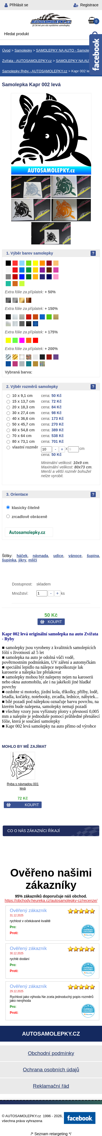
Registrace (89, 5)
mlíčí (32, 560)
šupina (93, 556)
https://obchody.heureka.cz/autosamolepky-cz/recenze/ (51, 900)
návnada (40, 556)
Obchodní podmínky (51, 1053)
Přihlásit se (19, 5)
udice (58, 556)
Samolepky (23, 50)
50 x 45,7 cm (23, 424)
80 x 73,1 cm (23, 441)
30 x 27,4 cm (23, 413)
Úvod (6, 50)
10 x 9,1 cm (22, 395)
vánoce (75, 556)
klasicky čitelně (26, 508)
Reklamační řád (51, 1086)
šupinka (9, 560)
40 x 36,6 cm (23, 418)
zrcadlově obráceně (29, 517)
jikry (22, 560)
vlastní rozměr (25, 447)
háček (22, 556)
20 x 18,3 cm (23, 407)
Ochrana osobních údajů (51, 1069)
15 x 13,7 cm (23, 401)
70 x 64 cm (22, 436)
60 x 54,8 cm (23, 430)
